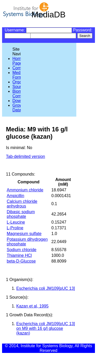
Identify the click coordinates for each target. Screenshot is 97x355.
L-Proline (15, 228)
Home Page (18, 60)
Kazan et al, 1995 (32, 306)
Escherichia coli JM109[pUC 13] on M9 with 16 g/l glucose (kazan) (45, 328)
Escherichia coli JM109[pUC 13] (45, 288)
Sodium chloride (21, 249)
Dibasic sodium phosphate (21, 214)
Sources (20, 86)
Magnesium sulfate (24, 233)
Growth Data (19, 107)
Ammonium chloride (25, 190)
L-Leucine (16, 222)
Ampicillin (15, 195)
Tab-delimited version (25, 156)
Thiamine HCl (19, 255)
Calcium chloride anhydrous (22, 203)
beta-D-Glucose (21, 261)
